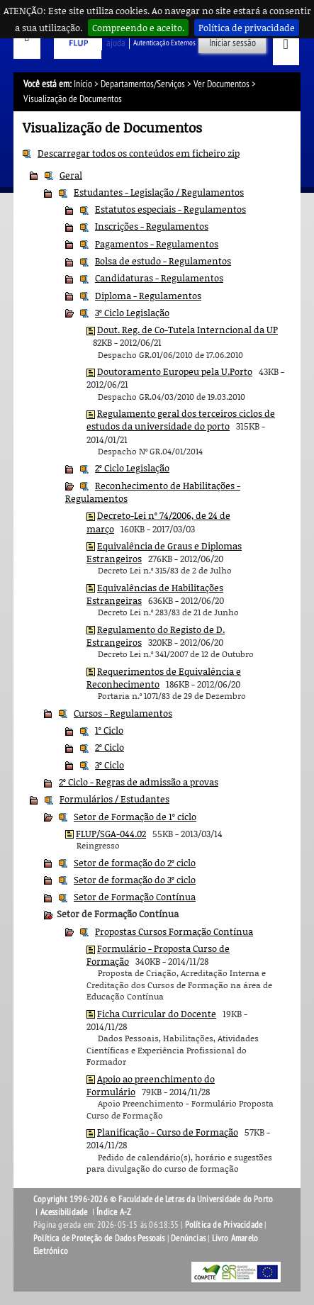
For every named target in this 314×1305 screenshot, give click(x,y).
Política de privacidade (246, 27)
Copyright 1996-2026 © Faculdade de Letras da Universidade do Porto (153, 1199)
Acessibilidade (64, 1212)
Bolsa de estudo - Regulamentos (163, 260)
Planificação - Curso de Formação (167, 1132)
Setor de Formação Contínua (135, 896)
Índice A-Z (113, 1212)
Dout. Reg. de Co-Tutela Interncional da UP (187, 329)
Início (83, 84)
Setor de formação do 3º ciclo (135, 879)
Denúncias (188, 1238)
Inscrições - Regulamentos (151, 226)
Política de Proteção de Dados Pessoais (99, 1238)
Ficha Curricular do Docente (156, 1013)
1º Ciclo (109, 730)
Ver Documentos (221, 84)
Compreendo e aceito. (138, 27)
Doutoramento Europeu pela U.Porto (174, 371)
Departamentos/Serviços (143, 84)
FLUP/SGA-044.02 (111, 833)
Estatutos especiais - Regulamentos (170, 209)
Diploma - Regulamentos (148, 295)
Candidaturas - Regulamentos (159, 277)
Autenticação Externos (164, 42)
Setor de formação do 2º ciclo (135, 862)
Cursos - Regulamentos (123, 713)
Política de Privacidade (224, 1225)
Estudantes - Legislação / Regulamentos (159, 192)
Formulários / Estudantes (114, 798)
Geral (71, 175)
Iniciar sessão (232, 43)
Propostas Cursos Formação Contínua (174, 931)
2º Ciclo (109, 747)
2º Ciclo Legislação (132, 467)
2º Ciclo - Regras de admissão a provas (138, 781)
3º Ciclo (109, 764)
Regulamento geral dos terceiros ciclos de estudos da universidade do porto (180, 419)
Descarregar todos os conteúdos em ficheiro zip (139, 153)
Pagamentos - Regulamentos (156, 243)
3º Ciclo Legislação (132, 312)
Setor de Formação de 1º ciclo (135, 816)
